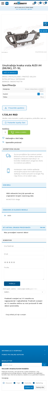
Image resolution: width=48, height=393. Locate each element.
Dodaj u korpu (20, 132)
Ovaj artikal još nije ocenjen (16, 314)
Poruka (6, 267)
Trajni (18, 383)
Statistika (28, 383)
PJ (39, 94)
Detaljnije (5, 378)
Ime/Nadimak (9, 246)
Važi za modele (10, 72)
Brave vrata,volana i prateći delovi (19, 77)
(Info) (41, 94)
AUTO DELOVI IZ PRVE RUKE (24, 7)
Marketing (39, 383)
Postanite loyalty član (16, 123)
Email (6, 254)
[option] (24, 8)
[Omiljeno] (39, 4)
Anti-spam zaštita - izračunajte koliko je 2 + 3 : (20, 289)
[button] (7, 3)
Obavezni (9, 383)
